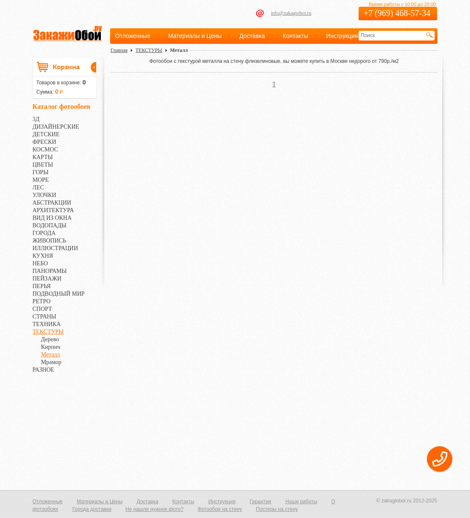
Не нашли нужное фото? (154, 509)
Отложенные (132, 35)
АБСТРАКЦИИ (51, 203)
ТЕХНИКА (46, 324)
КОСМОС (45, 149)
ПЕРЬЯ (41, 286)
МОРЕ (40, 180)
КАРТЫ (42, 157)
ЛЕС (38, 187)
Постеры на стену (277, 509)
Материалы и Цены (195, 35)
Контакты (295, 35)
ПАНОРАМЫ (49, 271)
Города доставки (91, 509)
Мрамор (51, 362)
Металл (50, 354)
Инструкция (342, 35)
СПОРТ (42, 309)
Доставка (252, 35)
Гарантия (260, 502)
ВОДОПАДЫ (49, 225)
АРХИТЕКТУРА (53, 210)
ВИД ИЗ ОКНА (52, 218)
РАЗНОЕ (43, 370)
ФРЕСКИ (44, 142)
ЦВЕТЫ (42, 165)
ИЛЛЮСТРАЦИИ (55, 248)
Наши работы (301, 502)
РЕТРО (41, 301)
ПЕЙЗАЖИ (47, 278)
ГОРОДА (44, 233)
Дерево (50, 339)
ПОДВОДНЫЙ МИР (58, 294)
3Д (36, 119)
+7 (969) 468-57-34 (397, 13)
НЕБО (40, 263)
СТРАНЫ (44, 316)
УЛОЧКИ (44, 195)
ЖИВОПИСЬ (49, 240)
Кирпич (50, 347)
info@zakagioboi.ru (291, 13)
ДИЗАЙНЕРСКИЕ (55, 127)
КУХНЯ (42, 256)
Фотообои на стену (219, 509)
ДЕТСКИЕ (45, 134)
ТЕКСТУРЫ (48, 332)
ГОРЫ (40, 172)
